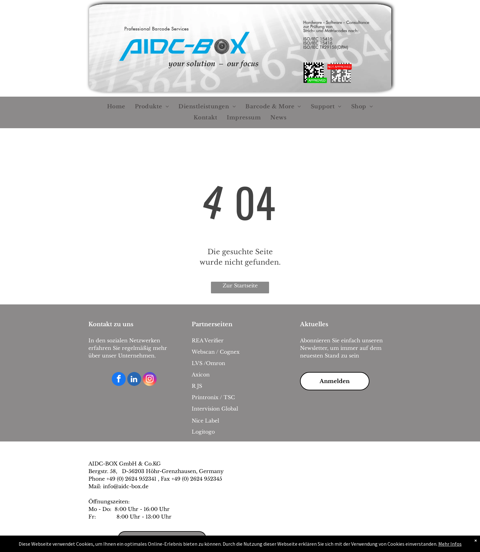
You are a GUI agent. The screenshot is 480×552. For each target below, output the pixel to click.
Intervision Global (215, 408)
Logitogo (203, 432)
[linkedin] (134, 379)
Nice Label (205, 420)
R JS (197, 386)
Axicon (201, 374)
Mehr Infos (450, 544)
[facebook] (119, 379)
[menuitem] (116, 106)
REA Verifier (208, 340)
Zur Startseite (240, 285)
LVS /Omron (208, 363)
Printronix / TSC (213, 397)
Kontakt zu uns (110, 324)
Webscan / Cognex (216, 352)
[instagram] (150, 379)
